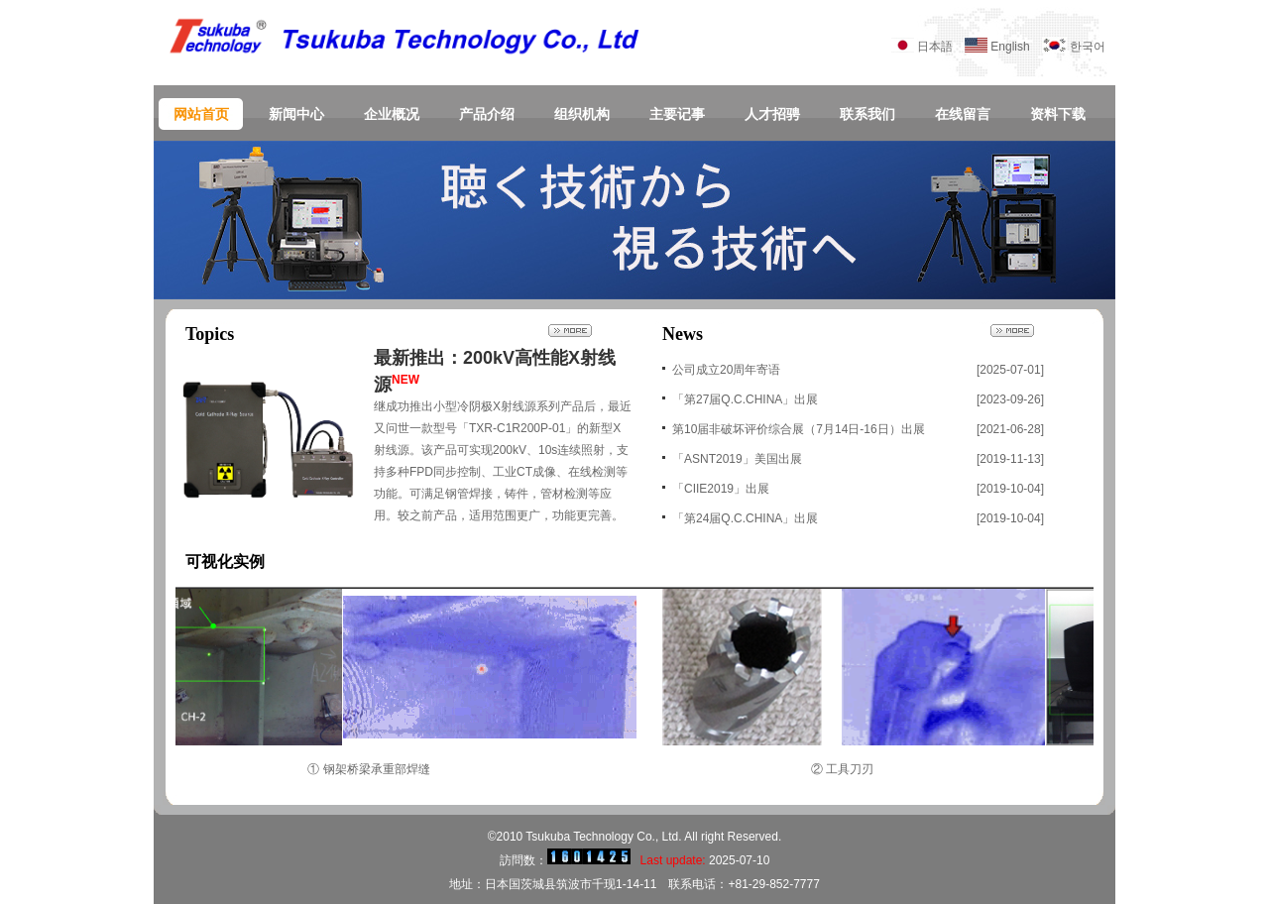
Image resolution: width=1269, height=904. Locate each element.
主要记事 (677, 114)
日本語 (935, 47)
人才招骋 (772, 114)
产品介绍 (487, 114)
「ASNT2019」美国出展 (737, 459)
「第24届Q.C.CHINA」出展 (745, 518)
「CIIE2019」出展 (720, 489)
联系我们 (867, 114)
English (1015, 47)
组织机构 (582, 114)
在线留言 (962, 114)
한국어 (1087, 47)
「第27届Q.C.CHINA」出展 (745, 399)
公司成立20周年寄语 (726, 370)
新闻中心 (296, 114)
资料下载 (1058, 114)
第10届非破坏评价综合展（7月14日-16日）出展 (798, 429)
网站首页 (201, 114)
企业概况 (391, 114)
